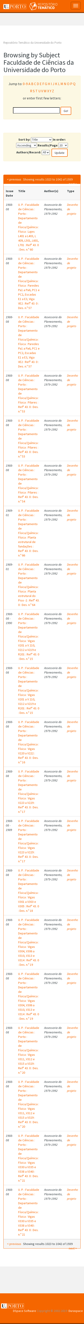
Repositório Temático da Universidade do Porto (32, 43)
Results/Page (48, 145)
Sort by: (24, 139)
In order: (59, 139)
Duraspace (76, 1311)
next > (73, 184)
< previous (14, 179)
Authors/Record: (28, 152)
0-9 (25, 84)
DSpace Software (24, 1311)
